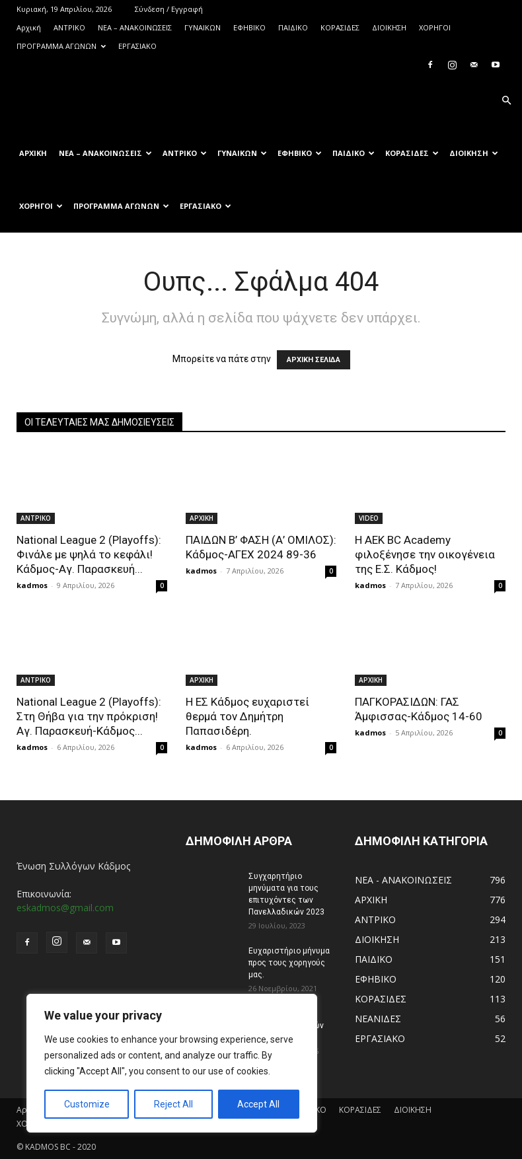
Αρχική (29, 27)
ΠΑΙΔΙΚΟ (293, 27)
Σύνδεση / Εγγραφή (169, 9)
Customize (87, 1104)
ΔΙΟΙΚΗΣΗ (389, 27)
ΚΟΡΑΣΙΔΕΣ (339, 27)
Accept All (258, 1104)
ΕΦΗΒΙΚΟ (249, 27)
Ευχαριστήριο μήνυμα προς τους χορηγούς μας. (289, 962)
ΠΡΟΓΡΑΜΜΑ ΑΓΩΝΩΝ (61, 46)
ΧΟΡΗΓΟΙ (435, 27)
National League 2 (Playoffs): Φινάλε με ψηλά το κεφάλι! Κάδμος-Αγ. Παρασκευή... (89, 554)
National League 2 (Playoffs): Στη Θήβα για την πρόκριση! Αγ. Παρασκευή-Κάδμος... (89, 716)
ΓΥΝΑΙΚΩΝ (202, 27)
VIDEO (369, 518)
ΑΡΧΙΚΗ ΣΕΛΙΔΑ (313, 359)
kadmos (32, 585)
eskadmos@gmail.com (65, 907)
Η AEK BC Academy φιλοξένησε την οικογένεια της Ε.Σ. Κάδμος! (425, 554)
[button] (506, 100)
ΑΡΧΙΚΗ (201, 518)
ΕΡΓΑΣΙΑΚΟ (137, 46)
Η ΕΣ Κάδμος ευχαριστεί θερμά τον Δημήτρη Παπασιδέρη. (247, 716)
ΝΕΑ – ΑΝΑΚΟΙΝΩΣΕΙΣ (135, 27)
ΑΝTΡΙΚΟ (69, 27)
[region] (171, 1063)
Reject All (173, 1104)
